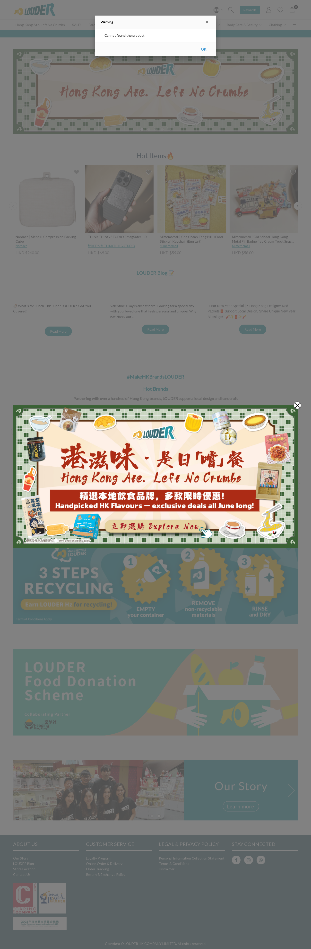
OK (203, 49)
